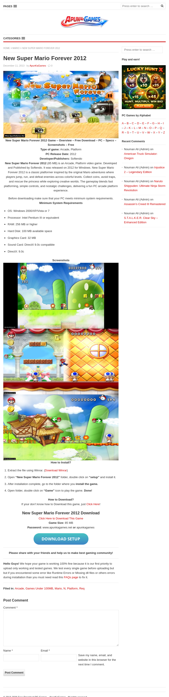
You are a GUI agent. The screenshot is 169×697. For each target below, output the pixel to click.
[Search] (162, 5)
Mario (16, 48)
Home (6, 48)
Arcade (19, 588)
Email (45, 650)
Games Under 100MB (39, 588)
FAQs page (71, 577)
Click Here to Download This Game (61, 518)
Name (8, 650)
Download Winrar (56, 470)
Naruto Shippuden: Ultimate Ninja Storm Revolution (144, 186)
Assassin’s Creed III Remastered (144, 204)
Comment (10, 607)
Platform (72, 588)
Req (81, 588)
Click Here (93, 504)
